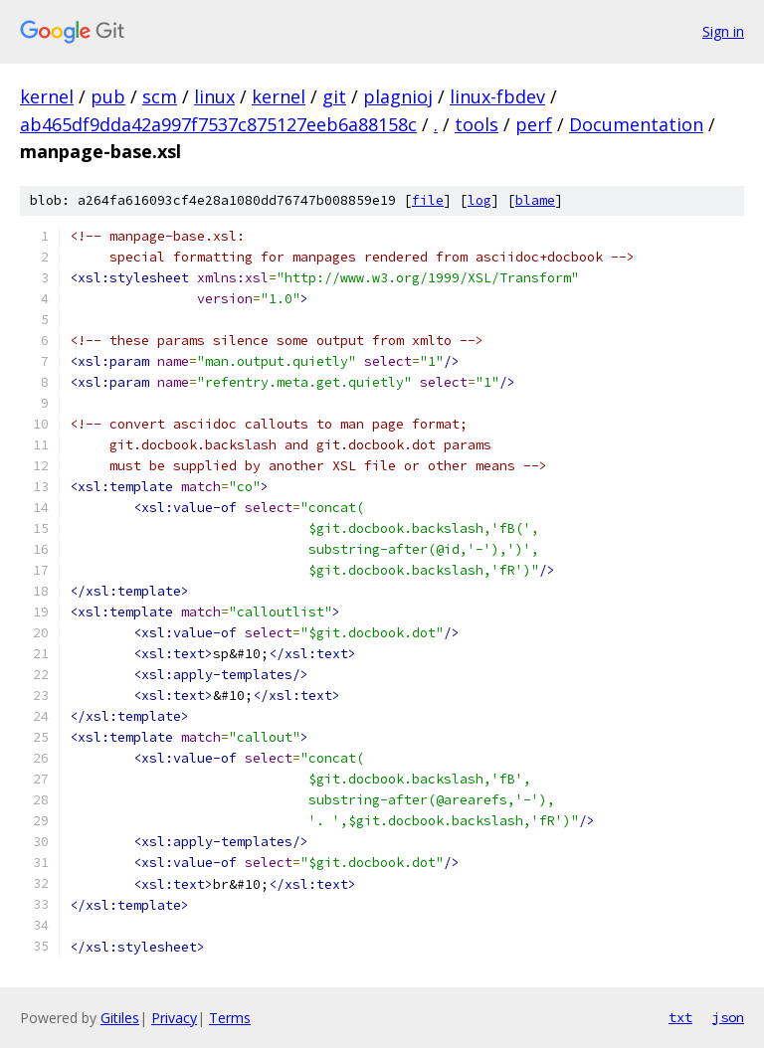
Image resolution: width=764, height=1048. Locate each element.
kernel (47, 96)
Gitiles (119, 1017)
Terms (230, 1017)
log (479, 200)
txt (680, 1017)
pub (108, 96)
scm (159, 96)
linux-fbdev (497, 96)
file (428, 200)
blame (535, 200)
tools (476, 124)
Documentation (636, 124)
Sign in (723, 31)
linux (214, 96)
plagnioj (398, 96)
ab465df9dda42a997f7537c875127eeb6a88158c (218, 124)
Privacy (174, 1017)
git (334, 96)
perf (533, 124)
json (728, 1017)
